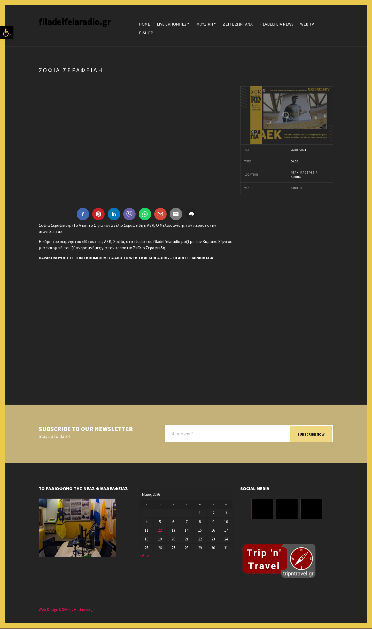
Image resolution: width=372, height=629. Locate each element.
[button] (6, 32)
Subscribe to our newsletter (86, 429)
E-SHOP (146, 32)
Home (144, 24)
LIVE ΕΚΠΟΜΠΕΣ (172, 24)
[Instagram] (287, 509)
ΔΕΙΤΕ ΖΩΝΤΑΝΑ (238, 24)
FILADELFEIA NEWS (276, 24)
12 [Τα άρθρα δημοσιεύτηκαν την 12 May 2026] (160, 530)
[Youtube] (311, 509)
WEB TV (307, 24)
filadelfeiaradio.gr (75, 22)
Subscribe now (311, 434)
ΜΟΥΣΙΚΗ (204, 24)
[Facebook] (262, 509)
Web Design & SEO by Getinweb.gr (66, 610)
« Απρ (144, 555)
